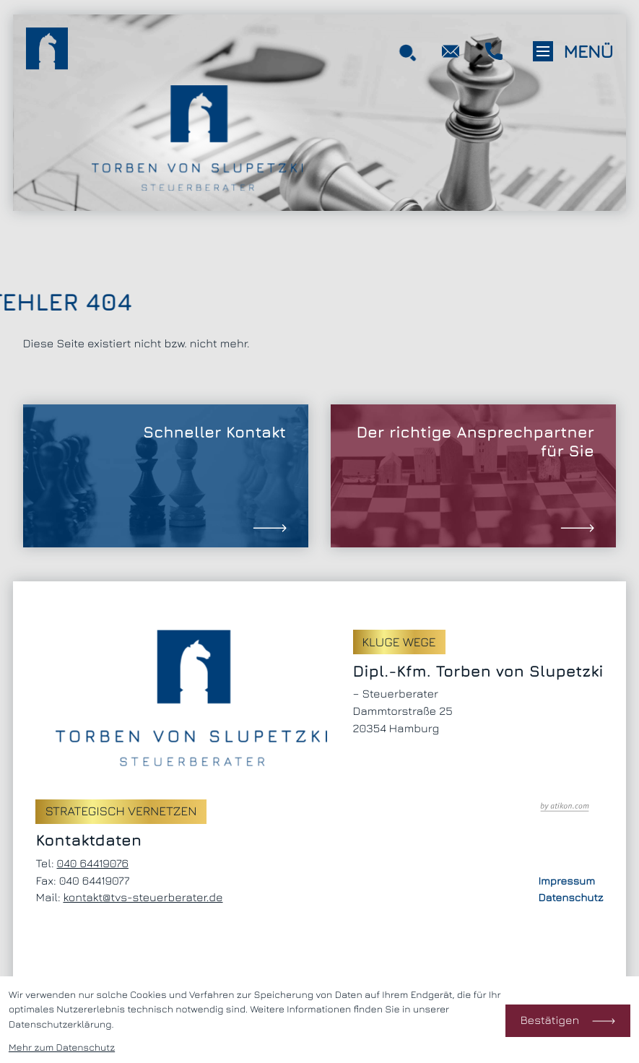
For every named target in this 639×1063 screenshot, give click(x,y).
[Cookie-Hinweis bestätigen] (567, 1021)
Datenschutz (570, 898)
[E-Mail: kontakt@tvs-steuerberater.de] (450, 52)
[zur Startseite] (47, 51)
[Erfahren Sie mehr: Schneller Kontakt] (165, 475)
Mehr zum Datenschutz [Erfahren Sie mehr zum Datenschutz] (62, 1047)
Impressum (566, 881)
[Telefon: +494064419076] (92, 864)
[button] (494, 52)
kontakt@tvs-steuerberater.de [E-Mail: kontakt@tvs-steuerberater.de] (142, 897)
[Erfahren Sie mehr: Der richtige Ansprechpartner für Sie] (473, 475)
